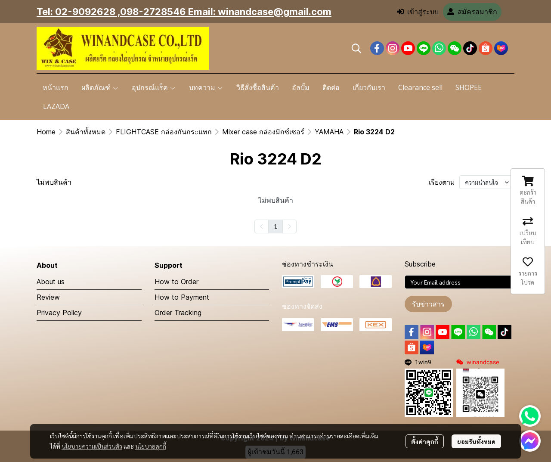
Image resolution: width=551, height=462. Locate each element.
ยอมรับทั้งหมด (476, 441)
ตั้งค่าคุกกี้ (424, 441)
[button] (356, 48)
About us (51, 281)
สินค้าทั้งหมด (85, 131)
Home (46, 131)
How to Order (176, 281)
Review (48, 297)
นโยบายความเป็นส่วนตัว (92, 446)
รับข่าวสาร (428, 304)
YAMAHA (329, 131)
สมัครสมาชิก (472, 12)
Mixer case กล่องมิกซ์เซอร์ (263, 131)
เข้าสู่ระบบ (418, 12)
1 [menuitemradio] (275, 226)
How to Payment (182, 297)
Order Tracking (178, 312)
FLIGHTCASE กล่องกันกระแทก (164, 131)
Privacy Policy (59, 312)
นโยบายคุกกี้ (150, 446)
